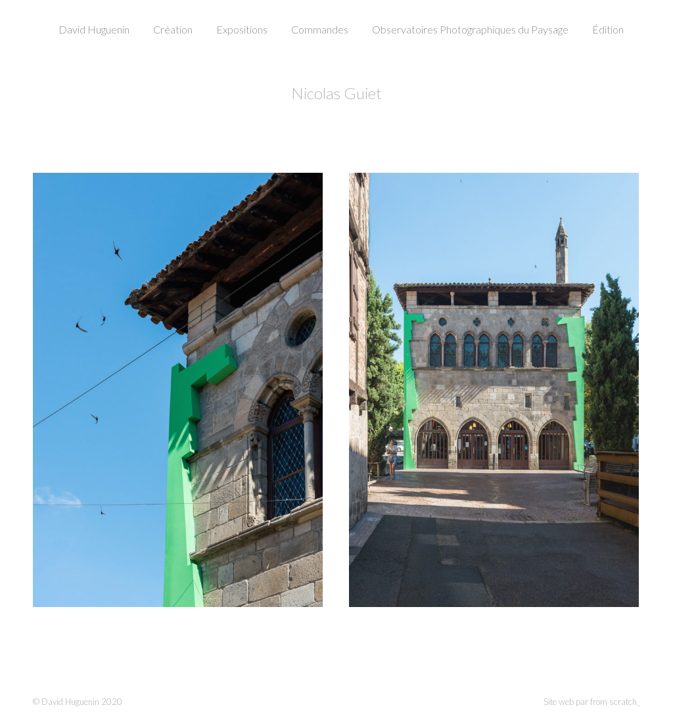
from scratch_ (615, 701)
